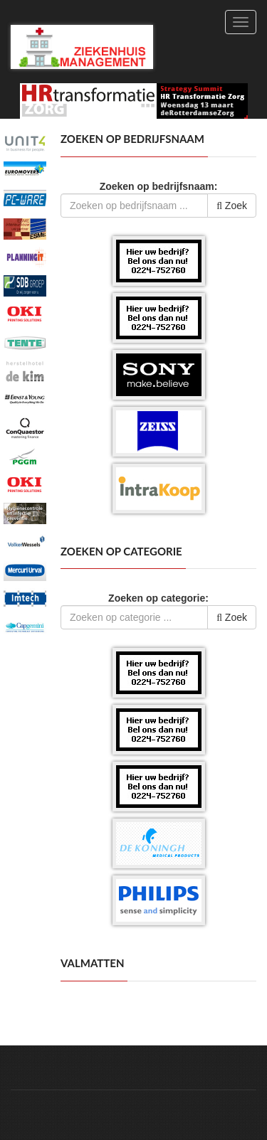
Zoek (231, 205)
